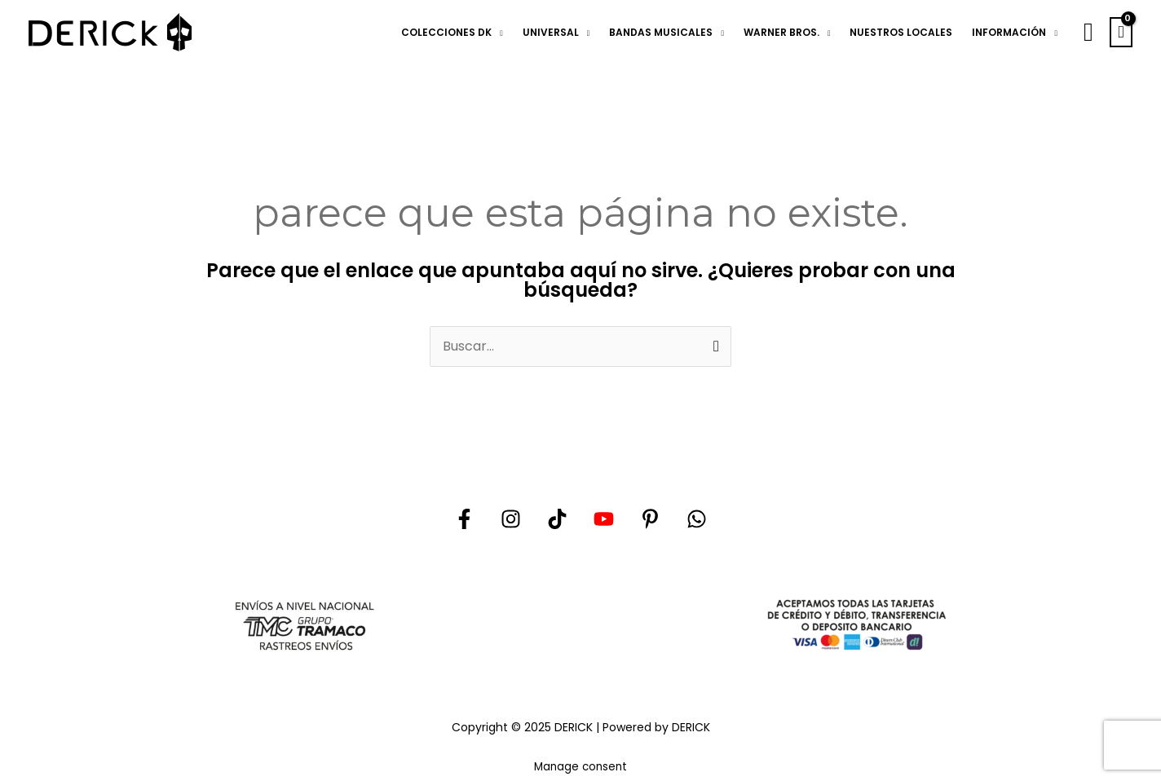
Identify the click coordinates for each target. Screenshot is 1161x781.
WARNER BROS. (781, 32)
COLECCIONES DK (446, 32)
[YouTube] (603, 519)
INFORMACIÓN (1009, 32)
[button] (1088, 32)
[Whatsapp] (696, 519)
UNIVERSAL (551, 32)
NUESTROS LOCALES (901, 32)
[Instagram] (511, 519)
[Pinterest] (650, 519)
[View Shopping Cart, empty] (1121, 32)
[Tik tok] (557, 519)
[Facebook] (464, 519)
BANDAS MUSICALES (661, 32)
